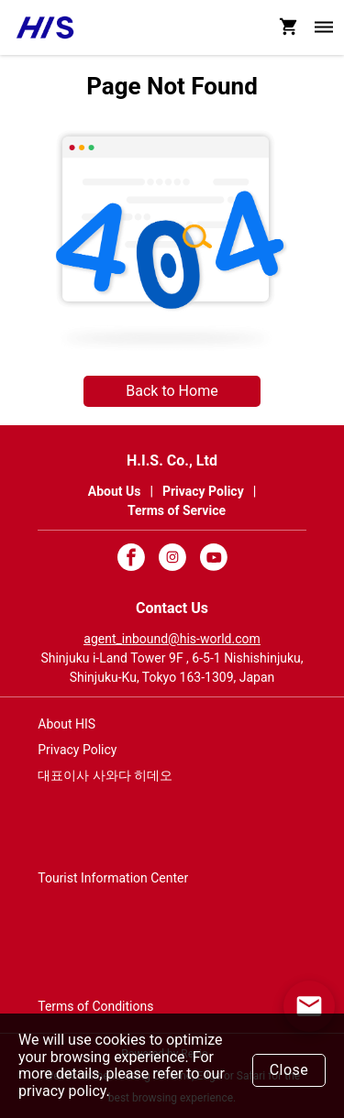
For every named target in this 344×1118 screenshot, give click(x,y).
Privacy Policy (77, 749)
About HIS (66, 724)
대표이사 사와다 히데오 (105, 775)
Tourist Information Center (113, 878)
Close (289, 1070)
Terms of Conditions (95, 1006)
